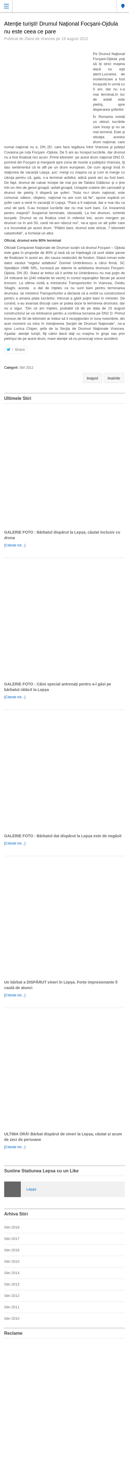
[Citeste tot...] (15, 545)
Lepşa (31, 1189)
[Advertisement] (64, 1407)
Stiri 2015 (11, 1261)
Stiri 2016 (11, 1250)
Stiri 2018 (11, 1227)
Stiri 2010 (11, 1318)
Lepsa (123, 6)
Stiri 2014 (11, 1273)
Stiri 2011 (11, 1307)
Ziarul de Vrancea (39, 38)
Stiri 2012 (26, 368)
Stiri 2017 (11, 1239)
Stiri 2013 (11, 1284)
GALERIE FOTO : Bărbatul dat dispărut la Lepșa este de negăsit (63, 836)
